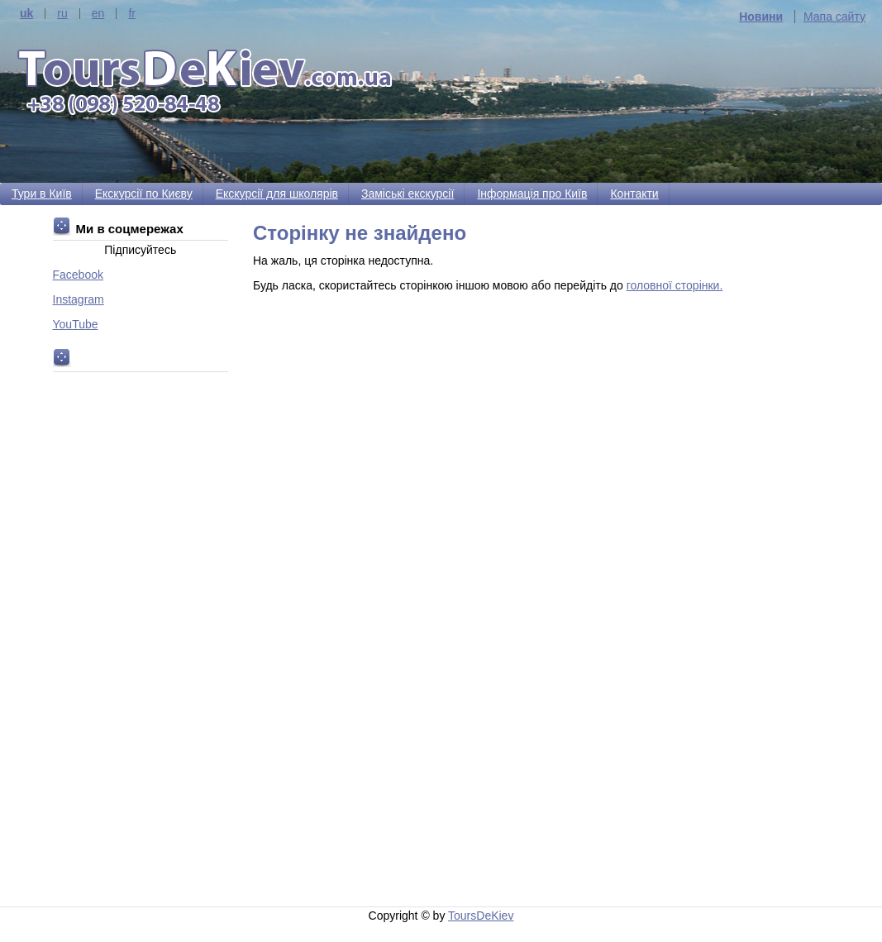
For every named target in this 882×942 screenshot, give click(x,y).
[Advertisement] (541, 582)
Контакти (634, 193)
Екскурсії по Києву (144, 193)
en (98, 13)
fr (132, 13)
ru (62, 13)
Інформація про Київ (532, 193)
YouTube (75, 324)
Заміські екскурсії (407, 193)
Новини (761, 16)
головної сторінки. (675, 285)
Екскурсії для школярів (277, 193)
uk (26, 13)
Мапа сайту (834, 16)
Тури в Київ (42, 193)
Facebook (78, 274)
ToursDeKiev (480, 915)
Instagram (78, 299)
